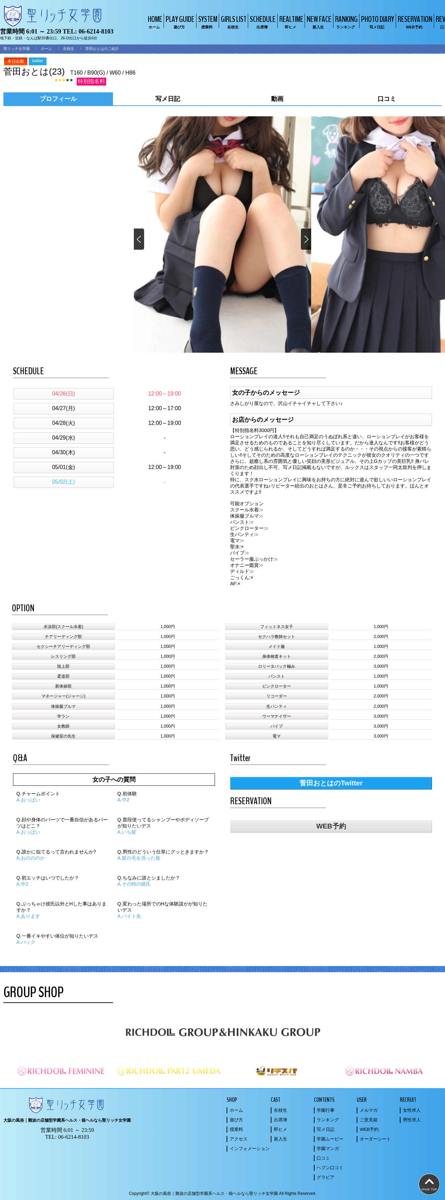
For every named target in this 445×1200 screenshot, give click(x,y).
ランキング (328, 1119)
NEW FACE (318, 22)
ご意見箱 (369, 1119)
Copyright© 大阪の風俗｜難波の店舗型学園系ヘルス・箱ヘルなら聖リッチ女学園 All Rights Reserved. (222, 1193)
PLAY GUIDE (179, 22)
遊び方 (236, 1119)
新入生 (280, 1139)
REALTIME (290, 22)
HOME (154, 22)
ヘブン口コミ (330, 1167)
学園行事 (325, 1110)
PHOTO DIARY (376, 22)
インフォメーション (250, 1148)
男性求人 (412, 1119)
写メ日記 (325, 1129)
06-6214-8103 (95, 31)
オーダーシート (375, 1139)
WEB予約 (331, 826)
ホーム (46, 49)
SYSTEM (206, 22)
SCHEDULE (262, 22)
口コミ (323, 1158)
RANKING (345, 22)
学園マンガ (328, 1148)
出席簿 (280, 1119)
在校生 (68, 49)
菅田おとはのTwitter (331, 783)
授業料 (236, 1129)
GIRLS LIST (232, 22)
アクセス (238, 1139)
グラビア (325, 1177)
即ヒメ (280, 1129)
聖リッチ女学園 (16, 49)
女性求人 (412, 1110)
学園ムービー (330, 1139)
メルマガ (369, 1110)
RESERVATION (414, 22)
